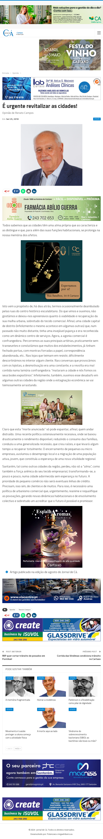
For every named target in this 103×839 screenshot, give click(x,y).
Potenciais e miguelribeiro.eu (60, 834)
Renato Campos (25, 610)
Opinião (97, 119)
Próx (18, 748)
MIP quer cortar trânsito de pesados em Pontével (23, 657)
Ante (9, 748)
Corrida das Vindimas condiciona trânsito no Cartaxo (79, 657)
